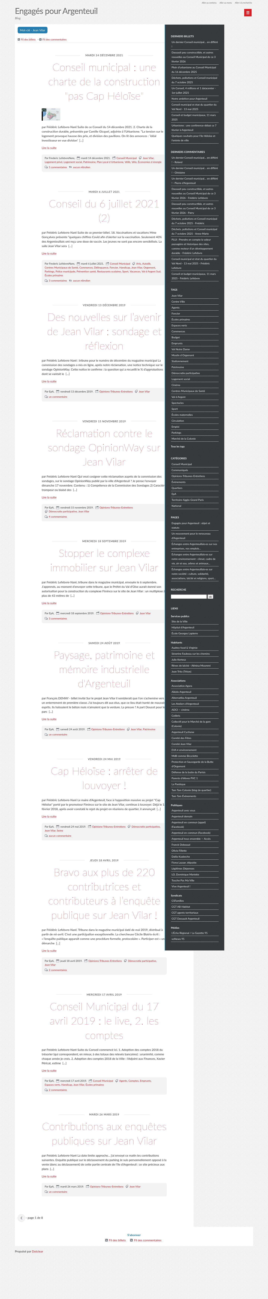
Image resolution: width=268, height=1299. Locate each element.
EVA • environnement (212, 749)
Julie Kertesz (207, 659)
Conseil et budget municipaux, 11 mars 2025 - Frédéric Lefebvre (222, 275)
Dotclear (37, 1295)
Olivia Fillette (208, 850)
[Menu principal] (248, 12)
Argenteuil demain (210, 815)
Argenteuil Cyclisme (211, 731)
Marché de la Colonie (212, 438)
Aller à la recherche (242, 2)
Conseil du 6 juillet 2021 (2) (104, 224)
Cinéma (204, 384)
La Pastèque (207, 783)
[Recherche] (218, 596)
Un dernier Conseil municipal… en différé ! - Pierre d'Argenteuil (223, 180)
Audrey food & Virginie (213, 647)
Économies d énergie (150, 176)
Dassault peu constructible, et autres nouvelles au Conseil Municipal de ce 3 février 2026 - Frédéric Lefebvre (222, 193)
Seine (60, 845)
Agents (123, 1109)
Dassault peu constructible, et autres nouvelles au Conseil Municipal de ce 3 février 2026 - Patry (222, 208)
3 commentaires (58, 295)
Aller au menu (223, 2)
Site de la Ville (208, 620)
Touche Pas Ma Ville (211, 879)
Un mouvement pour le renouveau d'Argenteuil (220, 535)
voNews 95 (206, 938)
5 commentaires (58, 181)
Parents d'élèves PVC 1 (213, 777)
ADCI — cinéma (209, 709)
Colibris (204, 715)
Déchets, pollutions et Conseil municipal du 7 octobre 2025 (223, 79)
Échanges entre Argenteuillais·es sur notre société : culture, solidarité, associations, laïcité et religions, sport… (222, 573)
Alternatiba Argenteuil (213, 697)
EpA (202, 493)
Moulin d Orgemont (211, 354)
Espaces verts (52, 1113)
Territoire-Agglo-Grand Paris (216, 499)
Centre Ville (207, 301)
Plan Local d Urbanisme (110, 176)
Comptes (133, 1109)
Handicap (124, 282)
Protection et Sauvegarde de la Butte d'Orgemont (221, 763)
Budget (204, 336)
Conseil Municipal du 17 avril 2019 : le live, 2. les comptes (104, 1048)
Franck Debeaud (209, 844)
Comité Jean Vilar (210, 743)
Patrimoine (89, 176)
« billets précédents (21, 1261)
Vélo (134, 176)
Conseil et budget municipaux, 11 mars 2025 (222, 117)
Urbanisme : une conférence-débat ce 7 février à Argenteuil (222, 127)
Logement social (73, 176)
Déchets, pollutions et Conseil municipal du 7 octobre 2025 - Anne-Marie (223, 231)
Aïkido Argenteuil (210, 691)
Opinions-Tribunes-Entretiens (116, 406)
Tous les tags (206, 445)
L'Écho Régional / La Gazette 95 (218, 932)
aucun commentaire (60, 850)
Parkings (49, 286)
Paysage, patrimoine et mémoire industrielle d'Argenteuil (104, 683)
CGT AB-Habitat (209, 906)
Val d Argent (207, 396)
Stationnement (208, 360)
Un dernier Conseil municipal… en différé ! (223, 44)
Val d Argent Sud (151, 286)
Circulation (206, 420)
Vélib (127, 176)
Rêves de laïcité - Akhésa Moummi (220, 665)
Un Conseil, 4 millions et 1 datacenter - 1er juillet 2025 (222, 90)
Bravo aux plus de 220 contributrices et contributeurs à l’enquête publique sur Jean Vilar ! (104, 914)
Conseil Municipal (127, 172)
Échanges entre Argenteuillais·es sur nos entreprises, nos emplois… (223, 545)
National (205, 505)
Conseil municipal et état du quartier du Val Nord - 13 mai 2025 (222, 106)
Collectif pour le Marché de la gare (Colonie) (220, 723)
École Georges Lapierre (213, 632)
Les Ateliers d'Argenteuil (214, 703)
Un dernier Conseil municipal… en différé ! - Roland (223, 159)
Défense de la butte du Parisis (217, 771)
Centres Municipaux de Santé (61, 282)
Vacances (135, 286)
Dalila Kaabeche (209, 856)
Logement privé (53, 176)
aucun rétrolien (81, 181)
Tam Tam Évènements (212, 795)
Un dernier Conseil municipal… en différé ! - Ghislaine (223, 170)
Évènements (207, 481)
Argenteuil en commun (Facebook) (219, 832)
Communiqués (208, 469)
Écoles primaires (54, 290)
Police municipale (65, 286)
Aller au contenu (206, 2)
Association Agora (210, 685)
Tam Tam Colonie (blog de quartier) (220, 789)
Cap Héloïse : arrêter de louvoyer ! (104, 792)
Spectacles (206, 402)
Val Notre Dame (209, 348)
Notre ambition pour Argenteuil (218, 98)
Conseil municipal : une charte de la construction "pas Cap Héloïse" (104, 88)
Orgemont (149, 282)
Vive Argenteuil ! (209, 885)
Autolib (146, 278)
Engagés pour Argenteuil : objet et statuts (219, 525)
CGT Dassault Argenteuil (214, 918)
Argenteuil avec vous (212, 809)
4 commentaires (58, 531)
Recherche (207, 589)
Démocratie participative (63, 525)
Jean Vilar (148, 172)
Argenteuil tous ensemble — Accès (220, 838)
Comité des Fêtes (210, 737)
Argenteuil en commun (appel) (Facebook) (217, 824)
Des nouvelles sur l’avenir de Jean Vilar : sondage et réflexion (104, 345)
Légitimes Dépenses (211, 867)
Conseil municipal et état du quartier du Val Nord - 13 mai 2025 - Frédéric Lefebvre (222, 263)
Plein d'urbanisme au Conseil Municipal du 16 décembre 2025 (222, 69)
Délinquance (101, 282)
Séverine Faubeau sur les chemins (219, 653)
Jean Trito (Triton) (210, 670)
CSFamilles (206, 900)
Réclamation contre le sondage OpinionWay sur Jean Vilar (104, 461)
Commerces (86, 282)
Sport (125, 286)
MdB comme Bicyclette (213, 755)
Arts (138, 278)
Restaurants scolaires (109, 286)
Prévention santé (86, 286)
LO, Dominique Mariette (214, 873)
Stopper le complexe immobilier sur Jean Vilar (104, 574)
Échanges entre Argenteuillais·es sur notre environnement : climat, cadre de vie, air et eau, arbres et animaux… (222, 558)
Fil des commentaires (55, 39)
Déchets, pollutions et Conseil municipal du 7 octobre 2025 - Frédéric (223, 220)
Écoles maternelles (211, 414)
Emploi (204, 426)
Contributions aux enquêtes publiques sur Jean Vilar (104, 1168)
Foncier (114, 282)
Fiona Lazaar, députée (212, 862)
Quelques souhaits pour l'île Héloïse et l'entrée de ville (222, 137)
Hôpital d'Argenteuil (211, 626)
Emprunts (145, 1109)
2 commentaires (58, 998)
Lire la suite (49, 162)
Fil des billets (28, 39)
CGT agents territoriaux (213, 912)
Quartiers (205, 487)
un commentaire (58, 411)
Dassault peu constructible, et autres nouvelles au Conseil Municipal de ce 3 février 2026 (222, 56)
